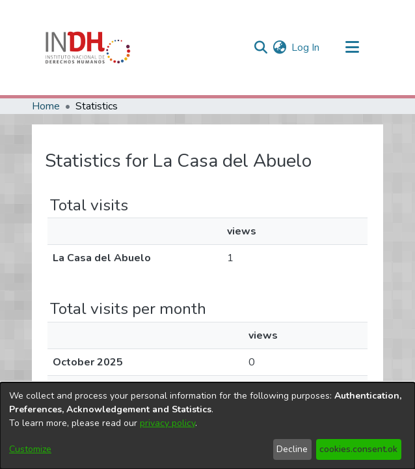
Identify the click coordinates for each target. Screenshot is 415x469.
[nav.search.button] (260, 47)
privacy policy (167, 423)
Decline (292, 449)
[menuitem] (279, 47)
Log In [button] (306, 47)
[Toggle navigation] (352, 47)
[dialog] (207, 425)
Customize (30, 449)
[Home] (88, 47)
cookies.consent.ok (358, 449)
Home (46, 106)
